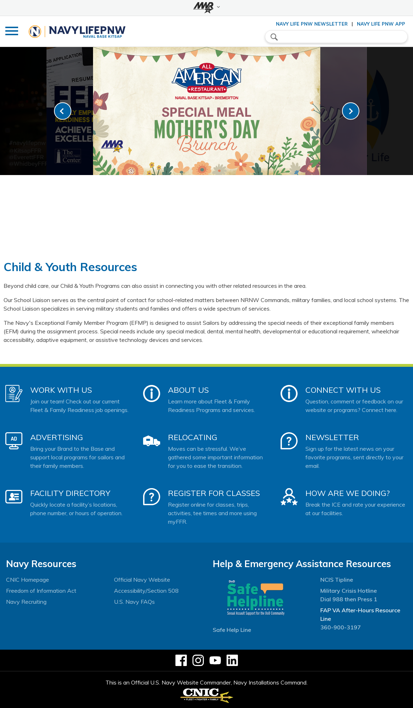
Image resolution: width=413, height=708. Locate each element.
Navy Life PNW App (381, 24)
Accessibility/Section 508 (146, 590)
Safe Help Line (232, 629)
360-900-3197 (340, 627)
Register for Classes (214, 493)
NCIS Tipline (336, 579)
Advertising (56, 437)
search (274, 37)
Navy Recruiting (26, 601)
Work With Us (61, 390)
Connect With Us (343, 390)
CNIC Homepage (27, 579)
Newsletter (332, 437)
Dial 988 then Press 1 (348, 599)
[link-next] (350, 111)
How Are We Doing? (347, 493)
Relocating (192, 437)
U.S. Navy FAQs (134, 601)
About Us (188, 390)
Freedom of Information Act (41, 590)
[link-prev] (62, 111)
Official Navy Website (142, 579)
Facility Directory (70, 493)
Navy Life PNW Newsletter (312, 24)
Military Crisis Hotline (348, 590)
